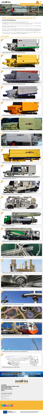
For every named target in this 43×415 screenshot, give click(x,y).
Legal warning (10, 401)
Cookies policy (15, 401)
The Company (3, 385)
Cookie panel (20, 401)
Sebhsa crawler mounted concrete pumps (10, 386)
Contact (3, 390)
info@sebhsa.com (6, 398)
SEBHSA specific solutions (6, 389)
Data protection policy (4, 401)
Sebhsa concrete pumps (6, 387)
